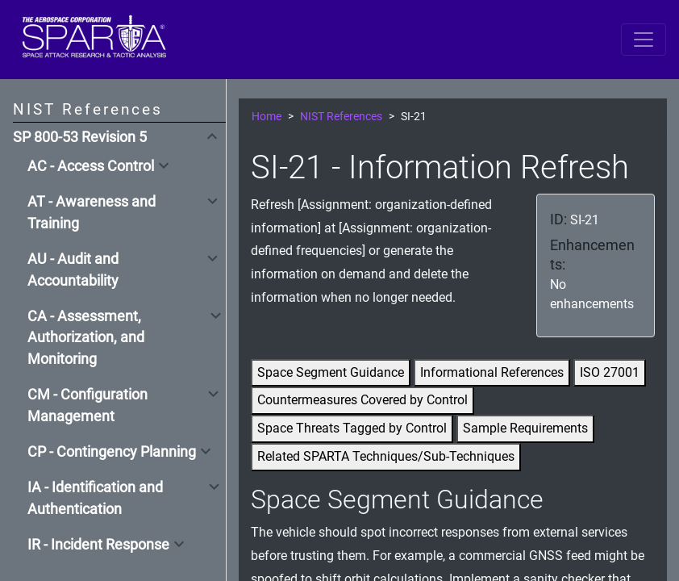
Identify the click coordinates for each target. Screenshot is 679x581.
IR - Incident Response (98, 545)
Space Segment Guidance (330, 372)
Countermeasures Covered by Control (362, 400)
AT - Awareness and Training (91, 212)
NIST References (341, 116)
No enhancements (592, 294)
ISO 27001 (609, 372)
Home (266, 116)
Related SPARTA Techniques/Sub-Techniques (385, 456)
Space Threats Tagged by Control (352, 428)
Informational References (492, 372)
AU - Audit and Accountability (73, 269)
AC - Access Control (90, 166)
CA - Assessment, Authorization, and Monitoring (85, 337)
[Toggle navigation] (643, 39)
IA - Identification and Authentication (95, 497)
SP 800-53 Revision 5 (80, 137)
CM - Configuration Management (87, 405)
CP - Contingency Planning (111, 452)
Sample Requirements (525, 428)
